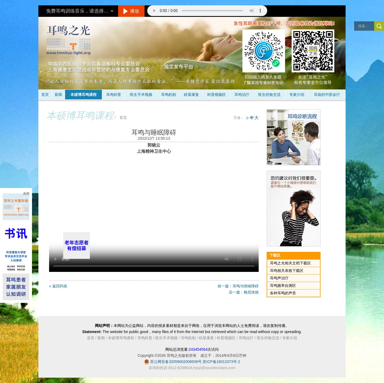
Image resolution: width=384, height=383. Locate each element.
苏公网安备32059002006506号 (176, 361)
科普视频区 (216, 94)
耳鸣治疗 (241, 94)
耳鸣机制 (168, 94)
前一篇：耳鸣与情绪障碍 (238, 286)
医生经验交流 (269, 94)
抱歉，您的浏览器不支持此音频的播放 (207, 10)
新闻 (58, 94)
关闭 (26, 194)
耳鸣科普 (113, 94)
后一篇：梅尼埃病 (244, 292)
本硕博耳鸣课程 (83, 94)
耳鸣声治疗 (279, 278)
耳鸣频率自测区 (283, 285)
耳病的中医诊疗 (327, 94)
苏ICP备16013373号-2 (221, 361)
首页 (45, 94)
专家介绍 (296, 94)
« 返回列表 (58, 286)
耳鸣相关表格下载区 (286, 270)
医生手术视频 (141, 94)
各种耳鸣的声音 (283, 293)
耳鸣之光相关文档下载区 (290, 263)
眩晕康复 (191, 94)
